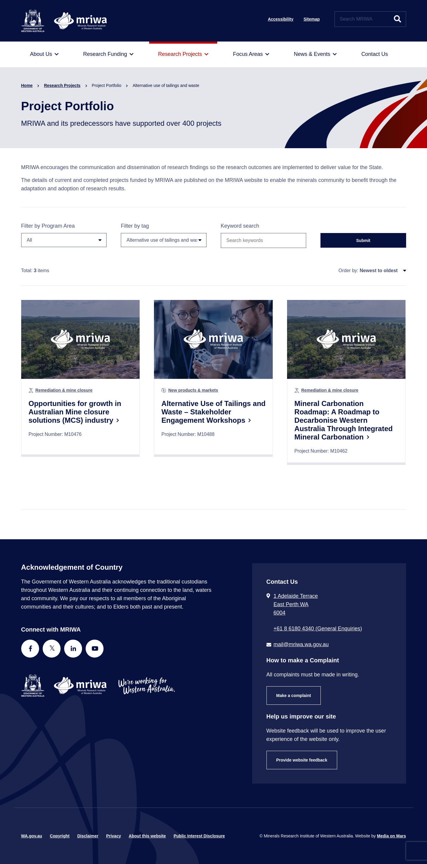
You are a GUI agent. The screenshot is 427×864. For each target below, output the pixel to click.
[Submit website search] (397, 19)
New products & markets (193, 390)
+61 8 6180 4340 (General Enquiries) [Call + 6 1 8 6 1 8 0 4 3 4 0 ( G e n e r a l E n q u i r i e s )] (318, 629)
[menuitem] (44, 54)
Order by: (348, 270)
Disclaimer (87, 836)
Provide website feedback (301, 760)
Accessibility (281, 19)
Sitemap (311, 19)
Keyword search (240, 226)
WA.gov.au (31, 836)
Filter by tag (163, 235)
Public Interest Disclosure (199, 836)
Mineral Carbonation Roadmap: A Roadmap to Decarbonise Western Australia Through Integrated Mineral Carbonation (344, 420)
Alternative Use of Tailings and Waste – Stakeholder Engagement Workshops (213, 411)
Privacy (113, 836)
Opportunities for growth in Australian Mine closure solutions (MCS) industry (75, 411)
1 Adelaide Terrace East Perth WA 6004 (296, 604)
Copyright (60, 836)
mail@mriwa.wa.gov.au (301, 644)
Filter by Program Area (64, 235)
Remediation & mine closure (64, 390)
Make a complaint (293, 695)
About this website (147, 836)
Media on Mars (391, 836)
